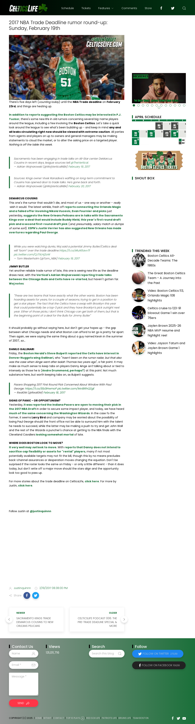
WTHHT (47, 718)
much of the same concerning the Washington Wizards (49, 413)
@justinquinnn (40, 511)
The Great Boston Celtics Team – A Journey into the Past (166, 278)
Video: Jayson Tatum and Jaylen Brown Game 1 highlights (166, 348)
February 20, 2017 (79, 186)
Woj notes (16, 283)
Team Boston (141, 718)
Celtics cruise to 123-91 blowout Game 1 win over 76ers (166, 313)
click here (92, 481)
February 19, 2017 (79, 166)
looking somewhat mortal (54, 434)
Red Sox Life (93, 718)
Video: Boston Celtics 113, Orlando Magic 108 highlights (166, 295)
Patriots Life (109, 718)
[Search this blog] (106, 653)
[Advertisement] (66, 553)
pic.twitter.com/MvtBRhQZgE (75, 388)
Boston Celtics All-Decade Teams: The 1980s (162, 261)
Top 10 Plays (73, 718)
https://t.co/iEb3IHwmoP (41, 388)
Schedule (67, 8)
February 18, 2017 (54, 392)
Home (38, 718)
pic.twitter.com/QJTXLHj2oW (32, 254)
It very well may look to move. (33, 447)
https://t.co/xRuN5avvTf (74, 250)
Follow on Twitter (160, 654)
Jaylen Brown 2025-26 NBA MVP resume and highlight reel (164, 330)
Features (106, 8)
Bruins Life (124, 718)
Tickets (86, 8)
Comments (129, 8)
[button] (26, 595)
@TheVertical (79, 163)
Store (148, 8)
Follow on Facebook (161, 665)
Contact (58, 718)
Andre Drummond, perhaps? (63, 370)
